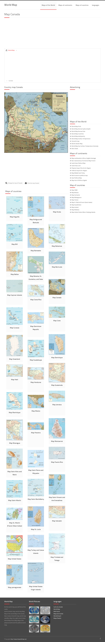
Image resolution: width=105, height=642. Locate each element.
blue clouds (74, 148)
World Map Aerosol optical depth (80, 129)
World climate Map (76, 144)
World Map (10, 5)
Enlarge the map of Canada (15, 183)
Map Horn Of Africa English (79, 180)
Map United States (14, 559)
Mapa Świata (57, 618)
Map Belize (15, 274)
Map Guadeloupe (36, 360)
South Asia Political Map (78, 163)
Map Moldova (75, 210)
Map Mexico (36, 411)
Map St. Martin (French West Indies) (81, 202)
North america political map (79, 175)
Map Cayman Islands (14, 295)
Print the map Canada (33, 183)
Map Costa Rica (35, 299)
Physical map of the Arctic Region (81, 168)
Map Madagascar (76, 197)
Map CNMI (74, 190)
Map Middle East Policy (78, 173)
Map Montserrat (57, 441)
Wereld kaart (57, 616)
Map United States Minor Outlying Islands (83, 212)
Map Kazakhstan (76, 205)
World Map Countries (77, 134)
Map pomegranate (14, 587)
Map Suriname (75, 195)
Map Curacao (14, 327)
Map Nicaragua (14, 443)
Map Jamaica (57, 404)
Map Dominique (57, 357)
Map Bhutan (75, 192)
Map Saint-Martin (14, 500)
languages (95, 5)
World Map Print (76, 126)
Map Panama (36, 432)
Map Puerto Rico (57, 462)
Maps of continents (65, 5)
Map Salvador (57, 521)
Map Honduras (36, 382)
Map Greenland (14, 359)
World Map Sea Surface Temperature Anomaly (84, 146)
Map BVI (15, 244)
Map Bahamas (57, 246)
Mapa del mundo (58, 614)
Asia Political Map (76, 178)
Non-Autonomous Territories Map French (83, 161)
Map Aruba (57, 212)
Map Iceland (74, 207)
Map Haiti (14, 379)
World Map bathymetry (78, 136)
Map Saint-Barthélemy (36, 499)
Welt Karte (57, 611)
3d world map (75, 141)
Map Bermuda (57, 267)
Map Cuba (56, 320)
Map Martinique (14, 412)
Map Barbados (36, 250)
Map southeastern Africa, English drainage (83, 158)
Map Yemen (74, 200)
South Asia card (75, 166)
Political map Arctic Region (79, 170)
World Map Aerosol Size (78, 131)
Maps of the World (48, 5)
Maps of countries (82, 5)
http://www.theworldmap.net (18, 639)
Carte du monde (58, 607)
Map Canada (56, 297)
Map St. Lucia (36, 529)
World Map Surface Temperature (80, 139)
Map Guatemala (57, 385)
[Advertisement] (52, 34)
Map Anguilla (14, 217)
